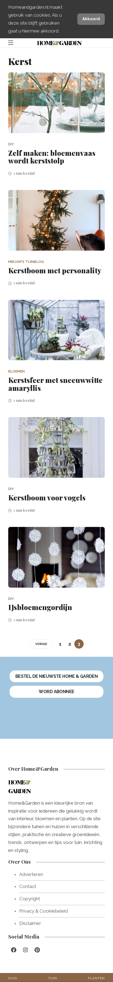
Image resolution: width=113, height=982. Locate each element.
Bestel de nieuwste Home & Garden (56, 676)
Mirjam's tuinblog (26, 262)
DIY (11, 144)
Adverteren (31, 874)
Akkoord (91, 18)
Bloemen (16, 371)
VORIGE (41, 644)
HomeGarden (59, 42)
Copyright (29, 898)
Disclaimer (30, 923)
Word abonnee (56, 691)
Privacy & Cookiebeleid (43, 911)
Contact (27, 886)
